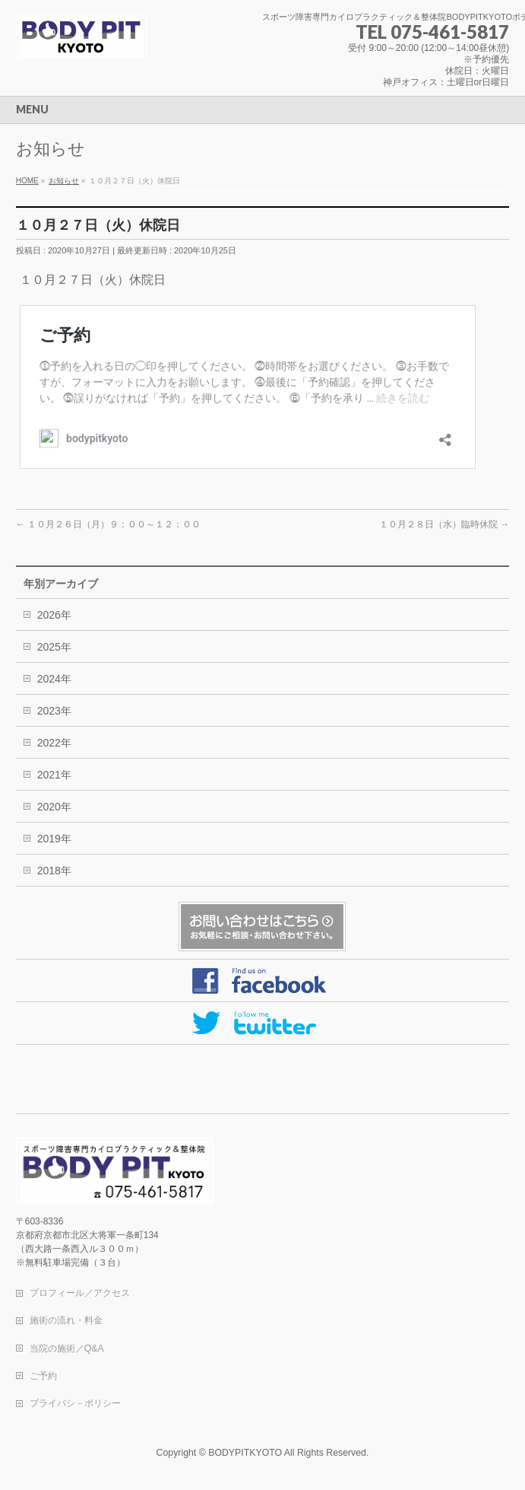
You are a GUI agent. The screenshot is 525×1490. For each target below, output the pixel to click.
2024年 (54, 679)
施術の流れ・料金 (66, 1320)
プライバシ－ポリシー (75, 1403)
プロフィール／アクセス (80, 1293)
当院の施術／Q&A (67, 1348)
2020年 (54, 807)
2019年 (54, 839)
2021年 (54, 775)
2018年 (54, 870)
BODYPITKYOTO (245, 1452)
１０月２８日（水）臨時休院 (444, 524)
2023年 (54, 711)
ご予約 (43, 1376)
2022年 (54, 743)
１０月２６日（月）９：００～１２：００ (108, 524)
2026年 (54, 615)
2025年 (54, 647)
